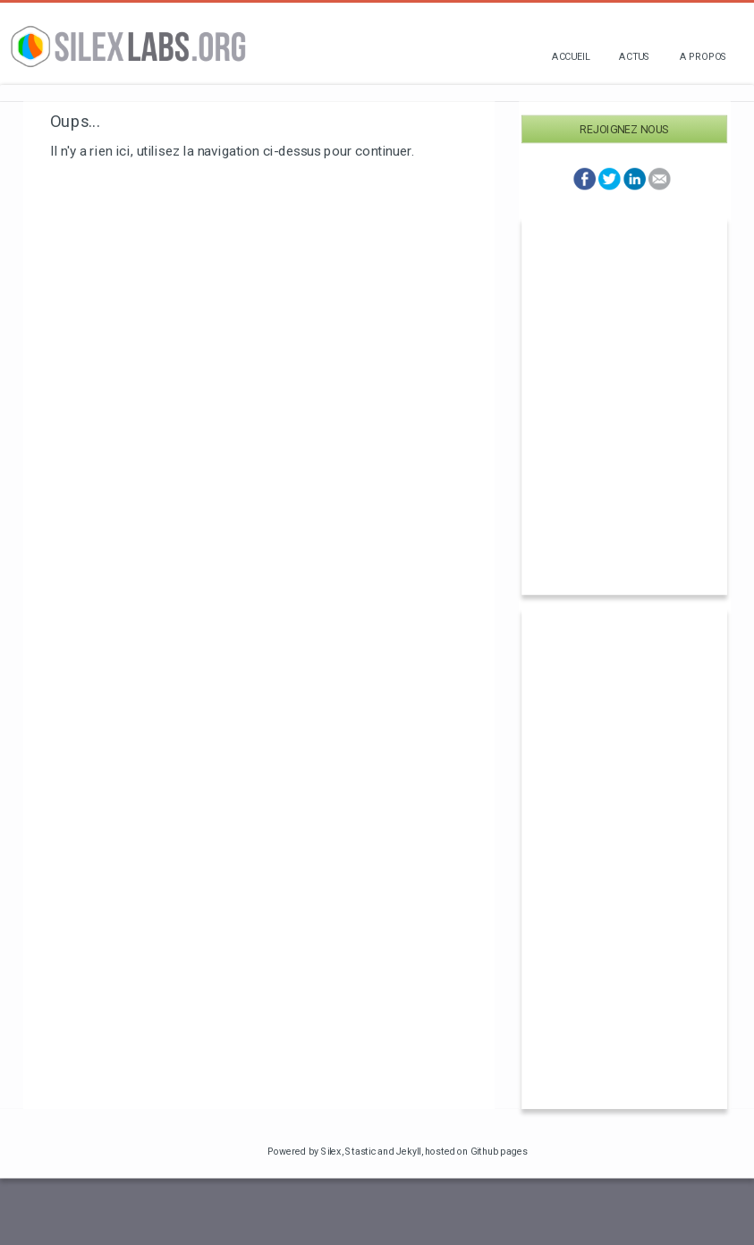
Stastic (360, 1151)
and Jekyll (398, 1151)
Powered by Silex (304, 1151)
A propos (703, 56)
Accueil (570, 56)
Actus (634, 56)
